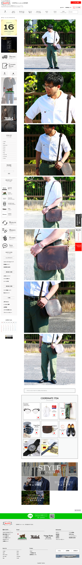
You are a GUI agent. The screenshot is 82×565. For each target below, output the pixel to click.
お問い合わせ (71, 534)
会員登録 (67, 550)
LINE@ (59, 550)
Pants (18, 552)
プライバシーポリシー (60, 539)
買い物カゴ (76, 550)
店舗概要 (57, 536)
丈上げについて (6, 539)
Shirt (4, 552)
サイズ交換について (6, 537)
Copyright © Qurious (41, 563)
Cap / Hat (4, 556)
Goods (18, 558)
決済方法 (57, 537)
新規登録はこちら (68, 7)
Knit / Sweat (5, 554)
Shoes (18, 554)
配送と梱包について (6, 534)
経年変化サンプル (33, 554)
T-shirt (4, 551)
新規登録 (57, 534)
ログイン (57, 532)
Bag (3, 558)
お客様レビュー (6, 541)
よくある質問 (71, 532)
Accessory (18, 556)
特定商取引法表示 (72, 537)
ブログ (31, 551)
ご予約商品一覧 (33, 552)
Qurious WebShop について (8, 532)
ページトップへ (78, 510)
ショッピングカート (72, 536)
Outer (18, 551)
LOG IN (62, 7)
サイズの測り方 (6, 536)
